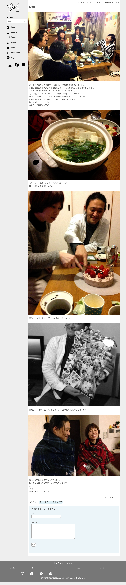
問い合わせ (36, 571)
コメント (35, 522)
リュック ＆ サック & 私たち (50, 502)
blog (78, 571)
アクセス (57, 571)
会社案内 (12, 571)
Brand (101, 571)
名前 (32, 513)
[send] (25, 21)
